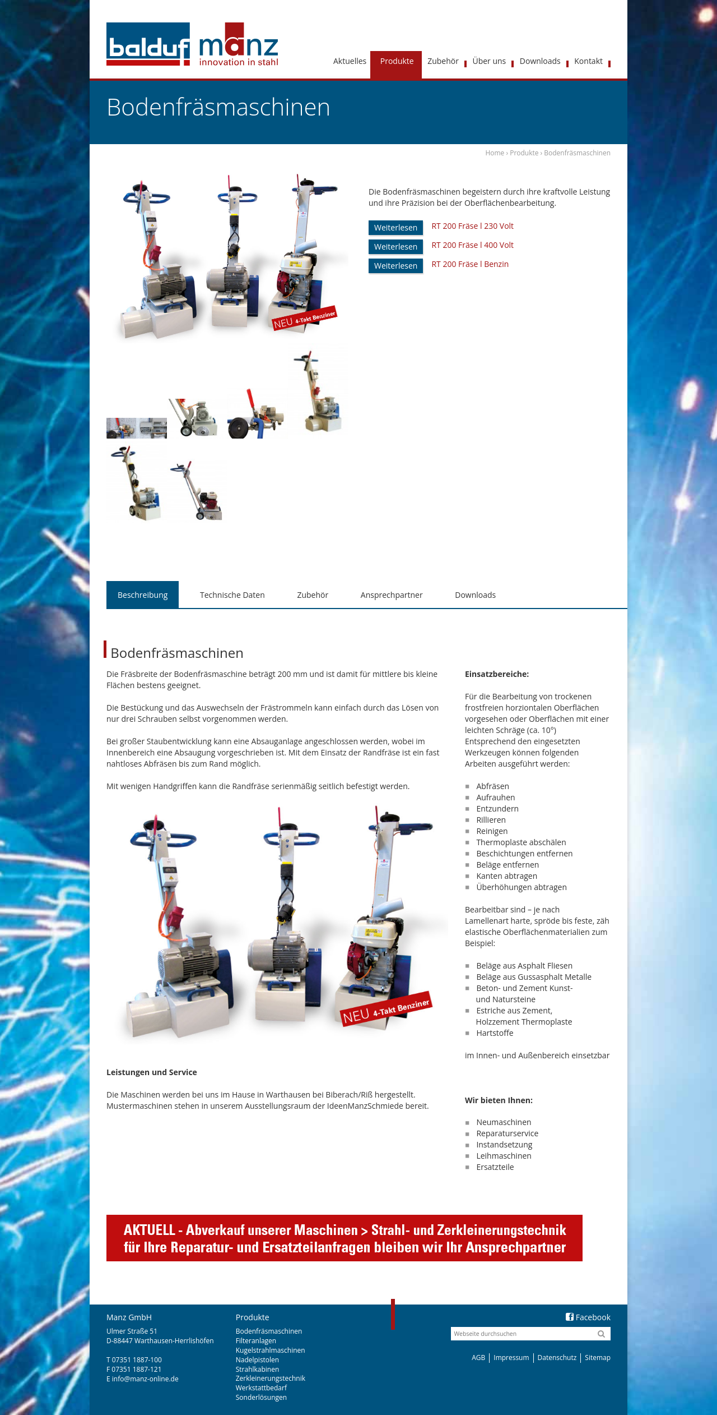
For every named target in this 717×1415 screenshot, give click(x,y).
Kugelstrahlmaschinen (270, 1350)
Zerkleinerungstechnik (270, 1378)
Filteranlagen (256, 1340)
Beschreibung (142, 594)
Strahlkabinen (258, 1369)
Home (494, 153)
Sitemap (598, 1357)
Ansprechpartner (392, 594)
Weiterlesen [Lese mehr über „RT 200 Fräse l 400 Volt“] (395, 246)
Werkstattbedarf (261, 1388)
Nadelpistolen (257, 1360)
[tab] (142, 595)
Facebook (588, 1317)
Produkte (524, 153)
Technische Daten (232, 594)
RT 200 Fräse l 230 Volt (472, 225)
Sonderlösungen (261, 1397)
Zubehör (312, 594)
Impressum (511, 1357)
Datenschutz (557, 1357)
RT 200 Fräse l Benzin (470, 264)
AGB (478, 1357)
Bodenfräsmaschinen (269, 1331)
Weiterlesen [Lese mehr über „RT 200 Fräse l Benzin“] (395, 265)
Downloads (475, 594)
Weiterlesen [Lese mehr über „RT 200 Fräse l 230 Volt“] (395, 227)
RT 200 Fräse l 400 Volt (472, 244)
